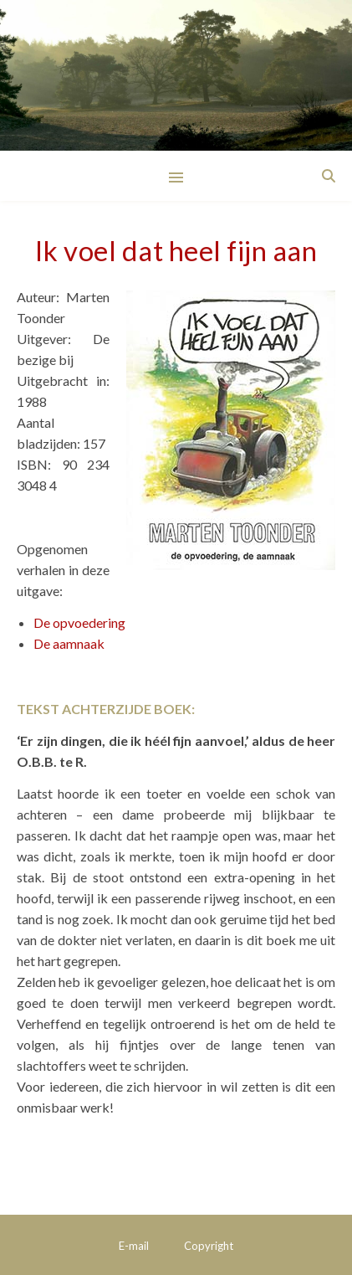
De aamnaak (69, 643)
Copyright (208, 1245)
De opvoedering (79, 622)
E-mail (134, 1245)
